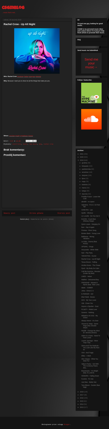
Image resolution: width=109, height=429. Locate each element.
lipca (83, 178)
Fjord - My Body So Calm (90, 268)
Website (38, 76)
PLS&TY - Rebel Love (89, 309)
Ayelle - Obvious (87, 213)
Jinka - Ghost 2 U (87, 291)
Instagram (32, 76)
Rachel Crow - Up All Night (90, 259)
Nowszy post (9, 213)
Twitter (26, 76)
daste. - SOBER (87, 288)
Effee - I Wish (86, 356)
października (86, 169)
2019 (82, 160)
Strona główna (36, 213)
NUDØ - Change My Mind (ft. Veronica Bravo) (90, 332)
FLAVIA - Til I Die (87, 379)
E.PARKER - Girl (87, 294)
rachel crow (48, 144)
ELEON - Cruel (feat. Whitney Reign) (88, 220)
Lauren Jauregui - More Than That (89, 342)
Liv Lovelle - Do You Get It (90, 216)
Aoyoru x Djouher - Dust (89, 306)
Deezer (30, 136)
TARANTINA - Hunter (88, 256)
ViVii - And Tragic (87, 353)
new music (33, 144)
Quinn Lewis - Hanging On (90, 224)
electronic (16, 144)
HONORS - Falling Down (90, 376)
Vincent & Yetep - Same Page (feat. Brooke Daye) (89, 326)
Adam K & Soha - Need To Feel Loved (90, 337)
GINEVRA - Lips (87, 210)
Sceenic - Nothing (87, 312)
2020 (82, 157)
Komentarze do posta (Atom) (42, 219)
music (25, 144)
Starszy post (63, 213)
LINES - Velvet (86, 276)
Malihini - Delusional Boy (90, 279)
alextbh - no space (87, 202)
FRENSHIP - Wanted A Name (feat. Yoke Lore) (90, 284)
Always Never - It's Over (89, 321)
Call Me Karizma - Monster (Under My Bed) (90, 272)
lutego (84, 191)
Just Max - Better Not (88, 382)
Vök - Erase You (87, 303)
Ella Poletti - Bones (88, 297)
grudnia (85, 163)
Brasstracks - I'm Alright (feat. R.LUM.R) (89, 372)
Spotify (17, 136)
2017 (82, 395)
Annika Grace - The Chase (90, 265)
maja (84, 181)
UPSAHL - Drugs (87, 247)
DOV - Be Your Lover (88, 300)
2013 (82, 407)
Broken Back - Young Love (90, 233)
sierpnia (85, 175)
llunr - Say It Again (87, 227)
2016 (82, 398)
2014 (82, 404)
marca (84, 188)
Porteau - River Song (88, 230)
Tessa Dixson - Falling (89, 262)
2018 (82, 392)
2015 (82, 401)
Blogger (67, 424)
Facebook (20, 76)
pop (40, 144)
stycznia (85, 194)
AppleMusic (24, 136)
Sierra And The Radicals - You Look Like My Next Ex (90, 347)
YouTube (12, 136)
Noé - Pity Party (87, 253)
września (85, 172)
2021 (82, 154)
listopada (85, 166)
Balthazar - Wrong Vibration (87, 237)
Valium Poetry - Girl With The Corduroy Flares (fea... (90, 366)
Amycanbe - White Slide (89, 250)
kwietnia (85, 184)
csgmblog (13, 8)
